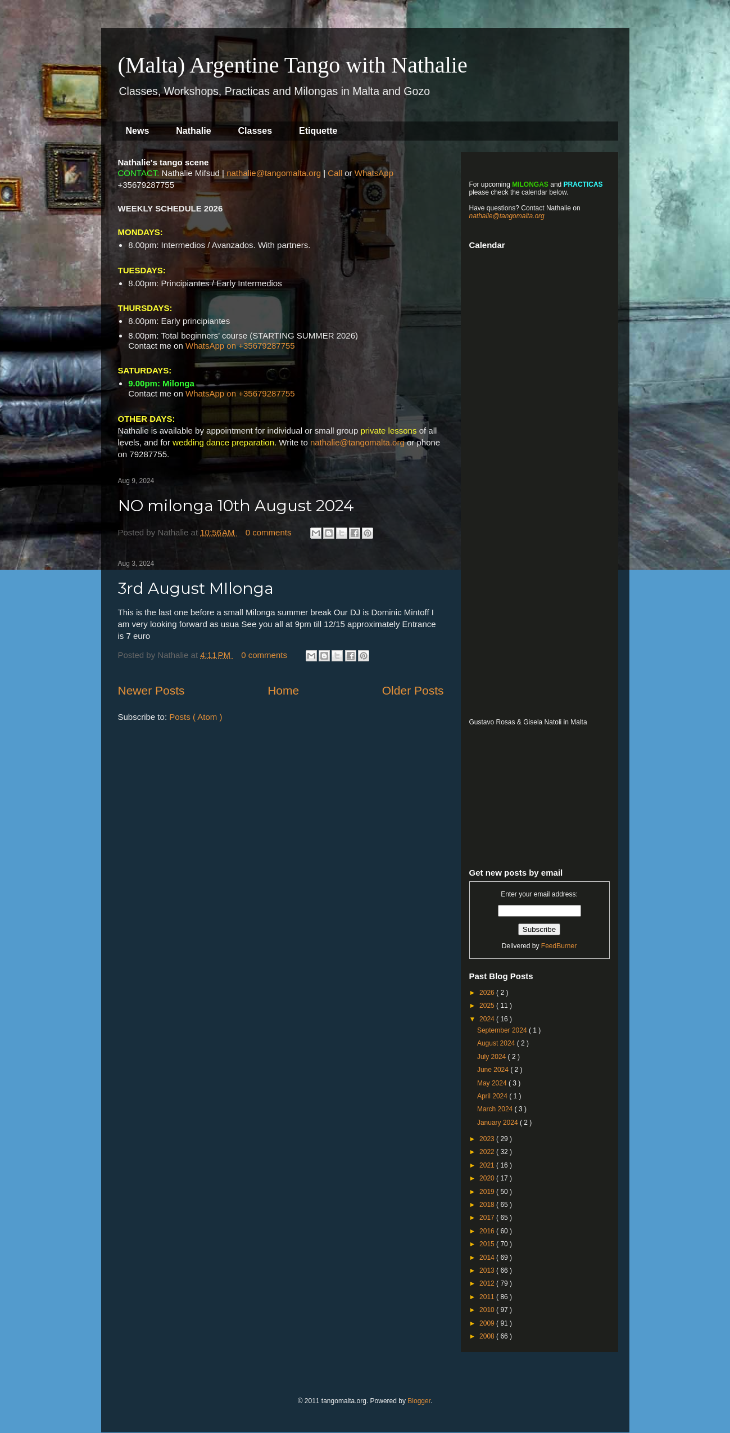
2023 (487, 1139)
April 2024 (493, 1096)
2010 (487, 1310)
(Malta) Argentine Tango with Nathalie (293, 65)
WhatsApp (374, 173)
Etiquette (318, 131)
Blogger (418, 1401)
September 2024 (503, 1030)
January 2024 (498, 1122)
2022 (487, 1152)
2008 (487, 1336)
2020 (487, 1178)
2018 (487, 1205)
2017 (487, 1218)
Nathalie (193, 131)
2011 (487, 1297)
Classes (255, 131)
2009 (487, 1323)
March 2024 (496, 1109)
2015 (487, 1244)
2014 (487, 1257)
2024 (487, 1019)
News (137, 131)
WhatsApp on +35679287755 (240, 345)
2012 (487, 1283)
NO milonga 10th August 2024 (236, 505)
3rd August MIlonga (196, 588)
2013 (487, 1270)
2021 (487, 1165)
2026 (487, 993)
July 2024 (492, 1057)
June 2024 (493, 1070)
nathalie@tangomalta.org (273, 173)
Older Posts (413, 690)
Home (283, 690)
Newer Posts (151, 690)
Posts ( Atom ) (195, 717)
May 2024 (493, 1083)
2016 (487, 1231)
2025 (487, 1006)
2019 (487, 1192)
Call (335, 173)
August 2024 (497, 1043)
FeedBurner (559, 946)
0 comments (270, 532)
